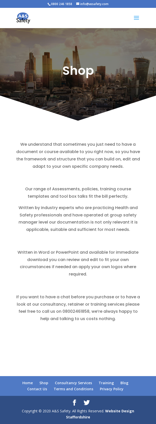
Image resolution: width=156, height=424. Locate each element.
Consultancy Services (73, 382)
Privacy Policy (111, 388)
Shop (43, 382)
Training (106, 382)
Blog (124, 382)
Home (27, 382)
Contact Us (37, 388)
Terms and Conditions (73, 388)
